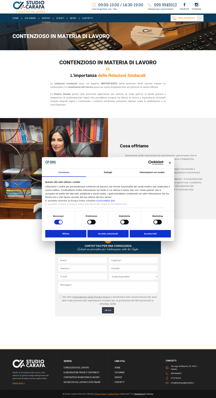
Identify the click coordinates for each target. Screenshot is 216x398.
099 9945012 (176, 373)
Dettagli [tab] (108, 172)
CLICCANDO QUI (105, 201)
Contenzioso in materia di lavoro (82, 377)
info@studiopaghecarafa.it (182, 383)
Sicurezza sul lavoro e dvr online (82, 382)
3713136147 (176, 378)
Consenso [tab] (63, 172)
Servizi (118, 377)
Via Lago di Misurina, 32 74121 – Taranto (184, 367)
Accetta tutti (150, 234)
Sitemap (149, 394)
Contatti (119, 382)
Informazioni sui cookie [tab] (152, 172)
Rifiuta (65, 234)
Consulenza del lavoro (76, 367)
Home (117, 367)
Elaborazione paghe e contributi (81, 372)
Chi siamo (120, 372)
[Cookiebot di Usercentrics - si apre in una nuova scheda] (150, 162)
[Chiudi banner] (170, 163)
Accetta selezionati (108, 234)
